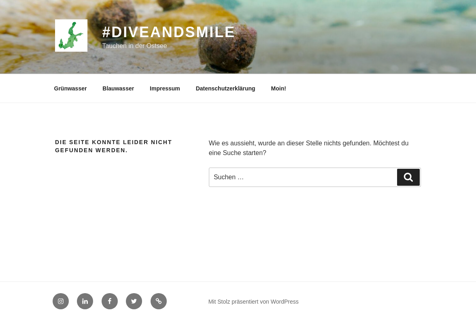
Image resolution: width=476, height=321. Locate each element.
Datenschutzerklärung (225, 88)
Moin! (278, 88)
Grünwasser (70, 88)
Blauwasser (118, 88)
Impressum (165, 88)
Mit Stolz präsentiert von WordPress (253, 301)
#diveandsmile (168, 32)
